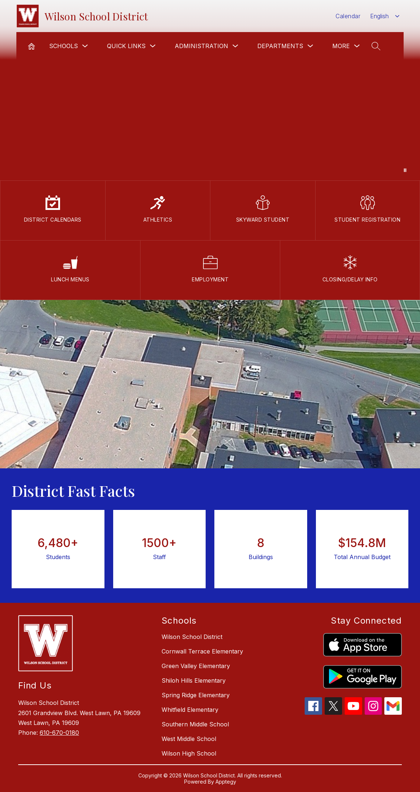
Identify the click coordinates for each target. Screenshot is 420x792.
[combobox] (385, 16)
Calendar (348, 16)
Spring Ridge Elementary (196, 695)
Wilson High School (189, 753)
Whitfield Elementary (190, 709)
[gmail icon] (393, 712)
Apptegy (225, 782)
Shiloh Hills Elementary (194, 680)
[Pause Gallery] (405, 170)
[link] (31, 46)
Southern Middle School (195, 724)
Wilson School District (192, 636)
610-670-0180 (59, 732)
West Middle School (189, 738)
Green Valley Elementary (196, 666)
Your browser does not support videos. (210, 90)
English (379, 16)
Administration (201, 46)
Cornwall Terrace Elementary (202, 651)
